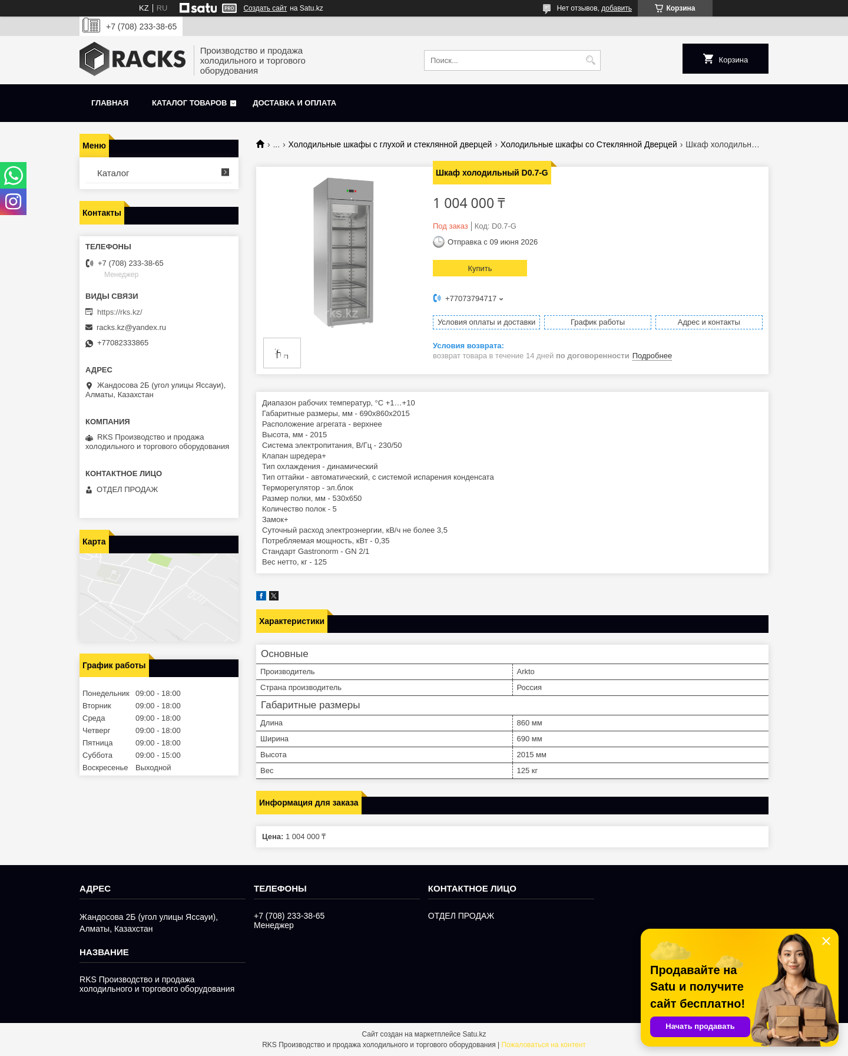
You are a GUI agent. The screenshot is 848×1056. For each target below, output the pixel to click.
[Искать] (590, 60)
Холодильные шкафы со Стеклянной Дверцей (589, 144)
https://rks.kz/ (120, 312)
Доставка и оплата (294, 102)
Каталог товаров (189, 102)
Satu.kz (474, 1034)
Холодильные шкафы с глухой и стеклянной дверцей (390, 144)
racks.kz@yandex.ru (131, 327)
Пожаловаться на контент (543, 1045)
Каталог (113, 173)
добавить (616, 8)
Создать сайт (265, 8)
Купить (480, 268)
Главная (109, 102)
